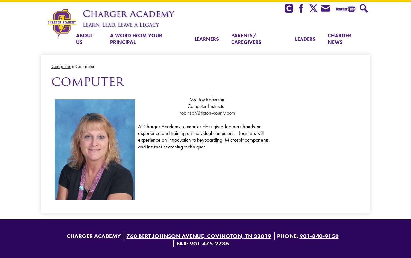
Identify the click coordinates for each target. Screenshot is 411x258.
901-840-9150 (319, 236)
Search (364, 8)
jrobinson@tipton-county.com (207, 113)
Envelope (325, 8)
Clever (289, 8)
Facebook (301, 8)
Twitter (313, 8)
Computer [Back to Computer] (61, 66)
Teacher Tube (345, 8)
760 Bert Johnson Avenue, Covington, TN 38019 (199, 236)
